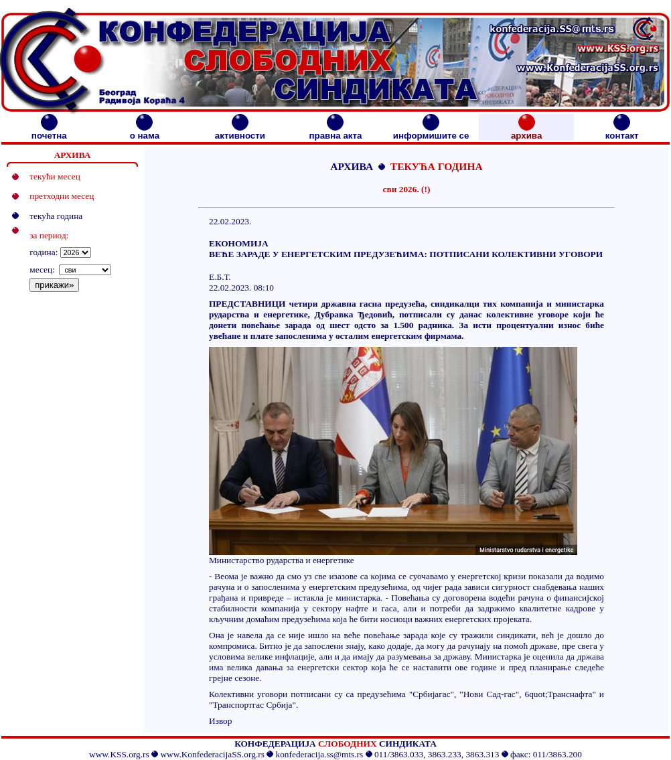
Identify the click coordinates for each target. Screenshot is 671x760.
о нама (144, 132)
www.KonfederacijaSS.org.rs (212, 754)
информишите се (431, 132)
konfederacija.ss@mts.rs (320, 754)
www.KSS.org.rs (119, 754)
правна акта (335, 132)
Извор (220, 721)
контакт (622, 132)
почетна (49, 132)
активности (240, 132)
